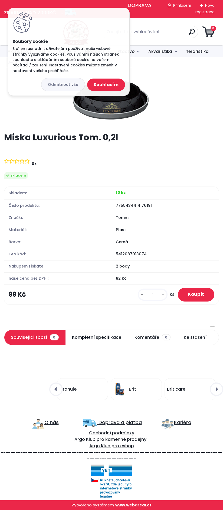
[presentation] (56, 390)
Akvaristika (160, 51)
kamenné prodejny (125, 440)
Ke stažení (195, 338)
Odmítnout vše (63, 84)
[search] (176, 34)
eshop (126, 446)
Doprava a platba (119, 422)
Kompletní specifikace (96, 338)
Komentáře (152, 338)
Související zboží (34, 338)
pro (115, 446)
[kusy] (151, 295)
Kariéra (182, 422)
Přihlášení (182, 5)
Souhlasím (106, 85)
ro (102, 440)
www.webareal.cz (133, 505)
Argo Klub (85, 440)
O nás (51, 422)
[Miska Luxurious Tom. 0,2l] (111, 100)
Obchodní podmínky (111, 433)
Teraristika (197, 51)
